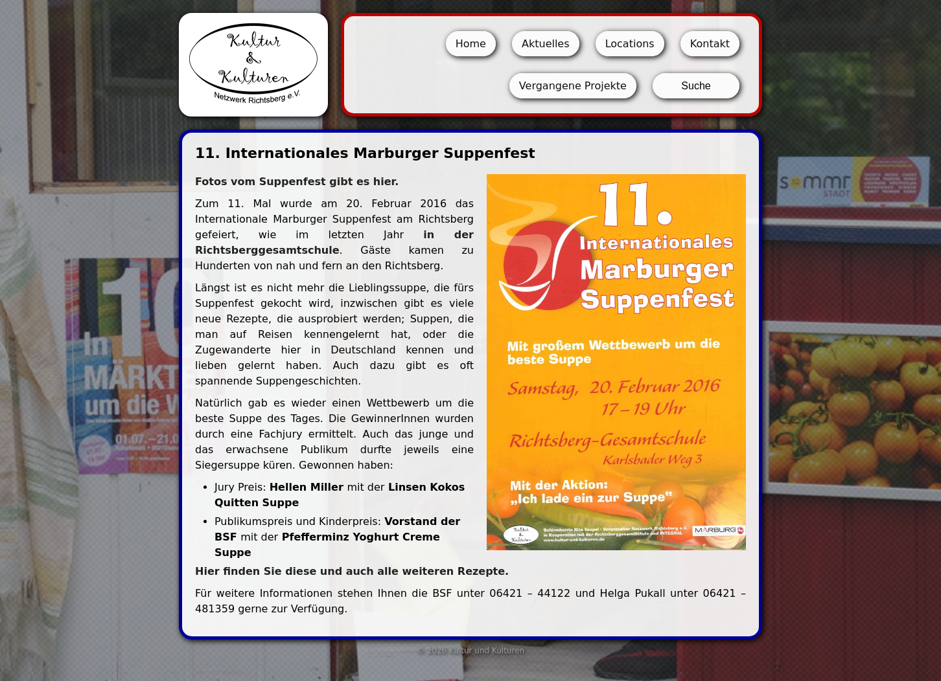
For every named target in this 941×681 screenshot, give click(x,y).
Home (471, 44)
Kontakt (710, 44)
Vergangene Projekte (573, 86)
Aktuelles (546, 44)
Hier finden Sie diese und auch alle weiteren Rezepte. (352, 571)
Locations (630, 44)
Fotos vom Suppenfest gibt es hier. (297, 181)
